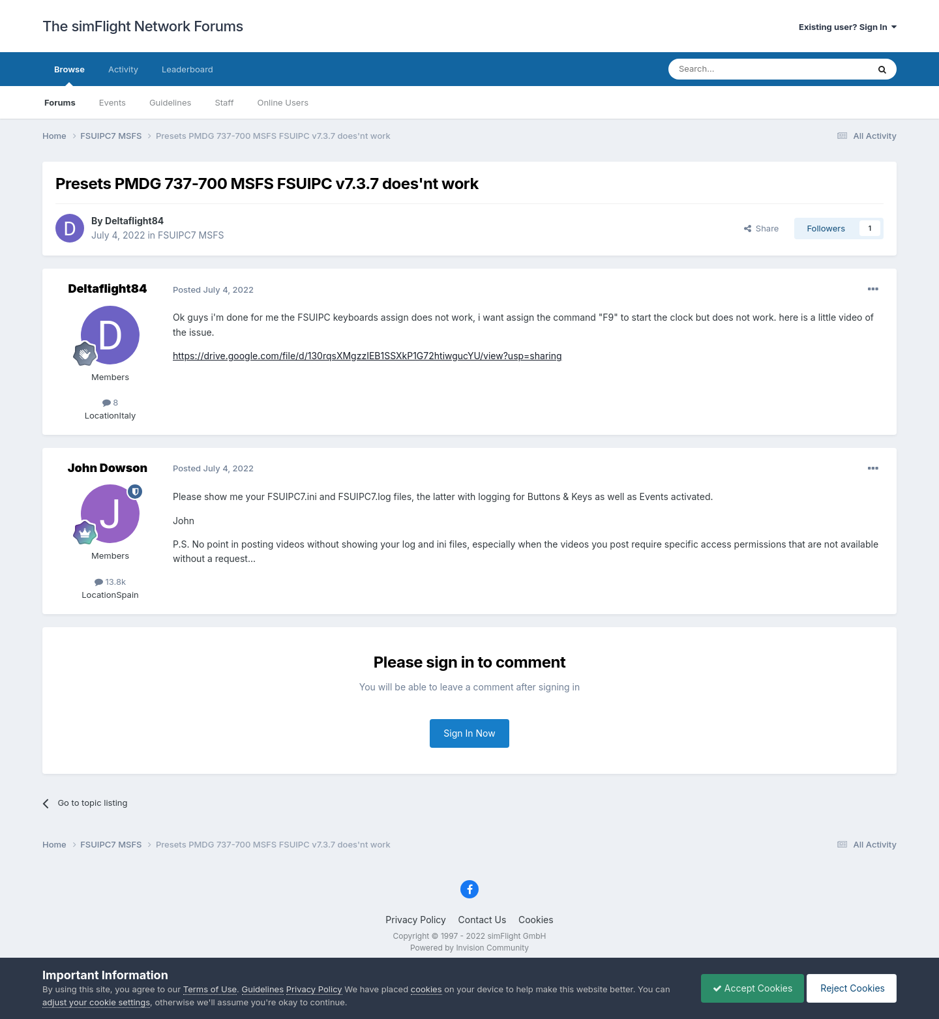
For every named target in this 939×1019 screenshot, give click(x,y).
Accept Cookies (746, 988)
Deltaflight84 (134, 220)
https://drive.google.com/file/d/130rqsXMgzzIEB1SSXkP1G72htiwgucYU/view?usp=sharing (367, 355)
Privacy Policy (415, 919)
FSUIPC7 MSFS (191, 235)
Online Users (282, 102)
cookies (426, 989)
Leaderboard (187, 69)
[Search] (736, 69)
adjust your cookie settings (96, 1002)
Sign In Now (469, 733)
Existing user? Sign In (848, 27)
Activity (123, 69)
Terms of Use (210, 989)
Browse (69, 75)
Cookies (536, 919)
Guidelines (170, 102)
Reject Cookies (849, 988)
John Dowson (107, 468)
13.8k (110, 581)
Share (761, 228)
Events (112, 102)
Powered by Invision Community (469, 948)
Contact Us (482, 919)
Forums (60, 102)
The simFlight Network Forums (142, 26)
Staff (224, 102)
